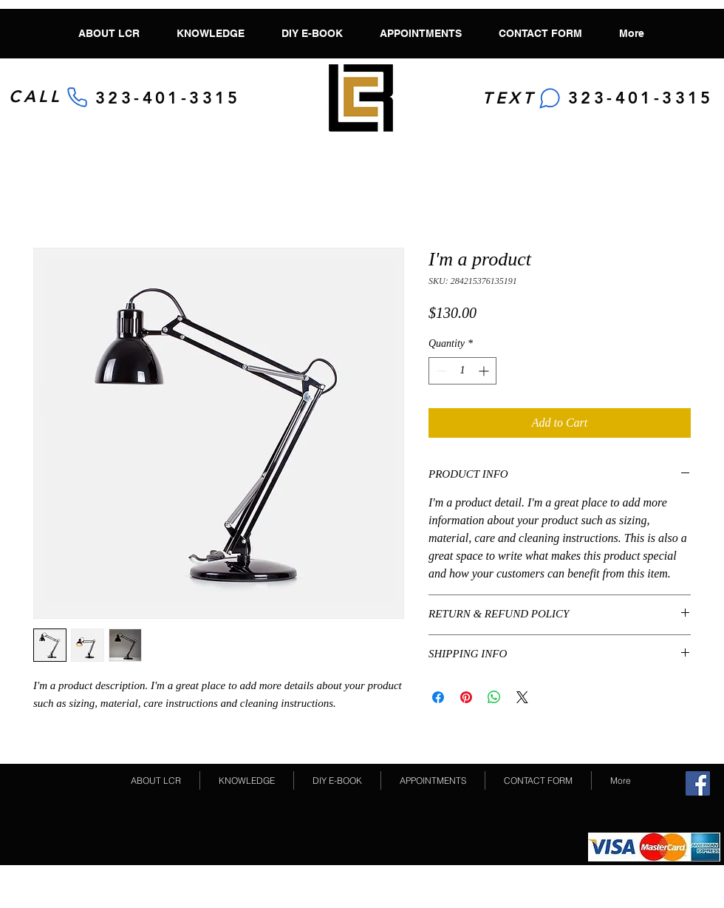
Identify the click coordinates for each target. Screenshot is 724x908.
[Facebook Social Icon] (698, 783)
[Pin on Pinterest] (466, 697)
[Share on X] (522, 697)
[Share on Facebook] (438, 697)
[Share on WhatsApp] (494, 697)
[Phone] (77, 97)
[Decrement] (440, 371)
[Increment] (485, 371)
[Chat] (549, 98)
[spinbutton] (462, 371)
